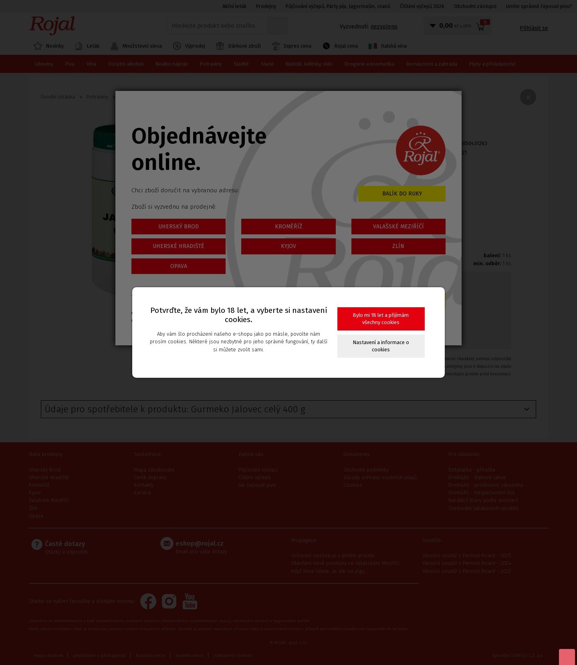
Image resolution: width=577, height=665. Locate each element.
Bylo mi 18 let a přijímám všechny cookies (381, 318)
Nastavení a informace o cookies (381, 346)
